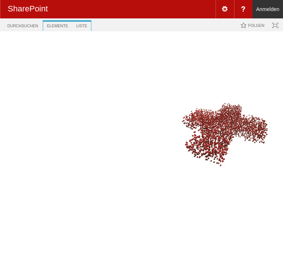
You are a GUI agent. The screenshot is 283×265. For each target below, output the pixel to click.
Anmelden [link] (267, 9)
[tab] (22, 24)
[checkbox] (96, 88)
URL (140, 88)
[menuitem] (225, 9)
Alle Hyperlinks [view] (108, 75)
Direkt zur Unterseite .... (147, 52)
